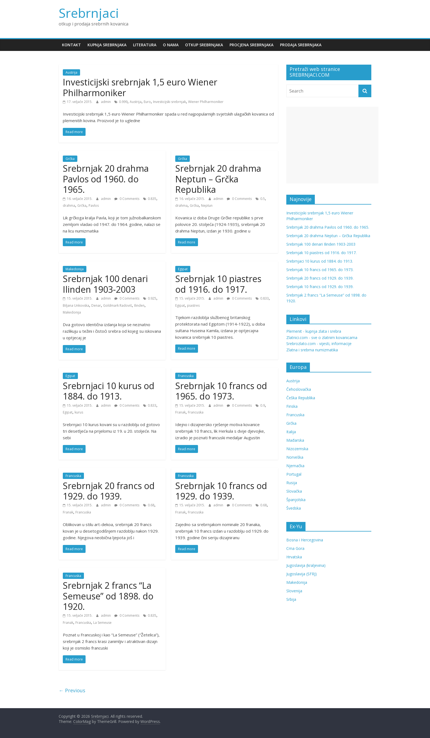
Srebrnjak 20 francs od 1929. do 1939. (109, 491)
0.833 (264, 298)
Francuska (186, 376)
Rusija (291, 482)
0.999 (123, 101)
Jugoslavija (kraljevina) (306, 565)
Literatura (144, 44)
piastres (193, 305)
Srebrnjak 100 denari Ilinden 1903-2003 (105, 284)
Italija (291, 431)
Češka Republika (300, 397)
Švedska (293, 508)
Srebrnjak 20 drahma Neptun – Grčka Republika (218, 178)
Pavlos (94, 205)
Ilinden (139, 305)
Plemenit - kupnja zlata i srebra (313, 331)
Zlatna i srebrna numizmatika (312, 349)
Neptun (207, 205)
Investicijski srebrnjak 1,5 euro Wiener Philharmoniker (140, 87)
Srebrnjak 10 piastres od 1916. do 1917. (218, 284)
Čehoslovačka (298, 389)
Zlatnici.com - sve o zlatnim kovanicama (321, 337)
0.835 (152, 198)
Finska (292, 406)
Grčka (70, 158)
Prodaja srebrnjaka (300, 44)
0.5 (262, 198)
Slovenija (294, 590)
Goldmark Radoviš (117, 305)
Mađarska (295, 440)
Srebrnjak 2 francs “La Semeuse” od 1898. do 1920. (108, 595)
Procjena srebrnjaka (251, 44)
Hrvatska (294, 556)
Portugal (293, 474)
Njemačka (295, 465)
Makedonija (75, 269)
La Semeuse (102, 622)
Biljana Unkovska (76, 305)
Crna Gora (295, 548)
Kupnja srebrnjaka (106, 44)
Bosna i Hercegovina (304, 539)
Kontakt (71, 44)
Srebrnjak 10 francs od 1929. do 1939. (221, 491)
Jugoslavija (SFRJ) (301, 573)
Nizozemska (297, 448)
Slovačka (294, 491)
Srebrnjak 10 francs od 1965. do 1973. (221, 391)
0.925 (152, 298)
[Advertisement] (332, 145)
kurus (79, 412)
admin (106, 101)
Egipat (183, 269)
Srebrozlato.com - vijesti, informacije (319, 343)
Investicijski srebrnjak (169, 101)
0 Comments (126, 198)
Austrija (71, 72)
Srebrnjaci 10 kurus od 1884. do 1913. (108, 391)
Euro (147, 101)
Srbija (291, 599)
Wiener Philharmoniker (206, 101)
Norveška (294, 457)
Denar (96, 305)
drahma (69, 205)
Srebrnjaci (89, 12)
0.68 (151, 505)
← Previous (72, 690)
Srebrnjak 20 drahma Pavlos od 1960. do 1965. (106, 178)
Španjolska (295, 499)
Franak (180, 412)
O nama (171, 44)
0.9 (262, 405)
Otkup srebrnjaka (204, 44)
